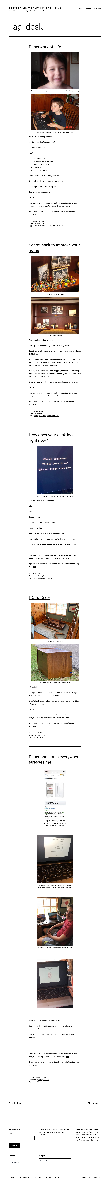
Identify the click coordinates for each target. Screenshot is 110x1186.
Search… (12, 1133)
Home (81, 8)
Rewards (41, 413)
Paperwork (59, 226)
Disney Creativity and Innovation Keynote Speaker (36, 8)
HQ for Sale (39, 597)
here (67, 206)
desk (39, 226)
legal (49, 226)
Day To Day (41, 223)
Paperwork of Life (45, 47)
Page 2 (20, 1103)
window (56, 416)
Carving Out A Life (43, 576)
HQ (47, 226)
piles (45, 578)
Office (54, 226)
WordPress (97, 1177)
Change (36, 416)
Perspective (50, 416)
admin (35, 226)
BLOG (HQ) (97, 8)
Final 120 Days (42, 735)
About (88, 8)
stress (50, 578)
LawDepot (33, 153)
